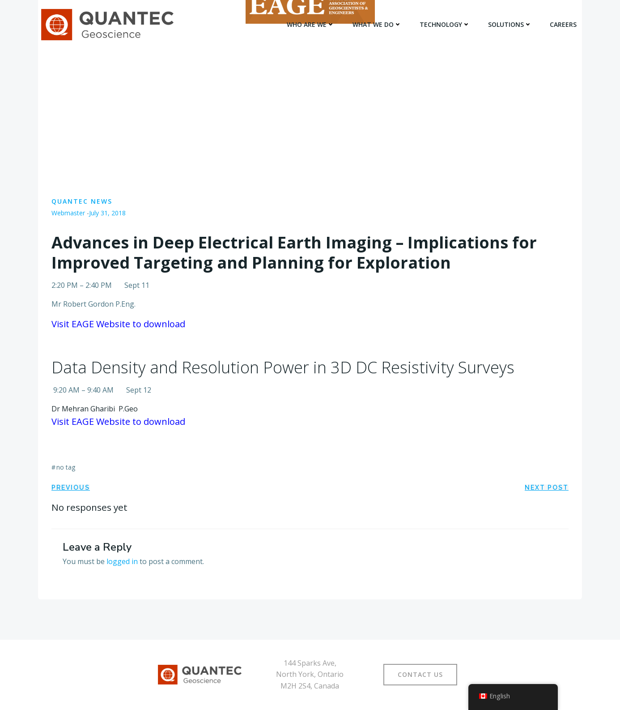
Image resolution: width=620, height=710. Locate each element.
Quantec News (81, 201)
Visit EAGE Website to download (118, 324)
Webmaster (68, 213)
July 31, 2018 (107, 213)
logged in (122, 561)
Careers (563, 24)
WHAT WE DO (377, 24)
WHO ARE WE (311, 24)
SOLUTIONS (510, 24)
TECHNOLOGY (445, 24)
